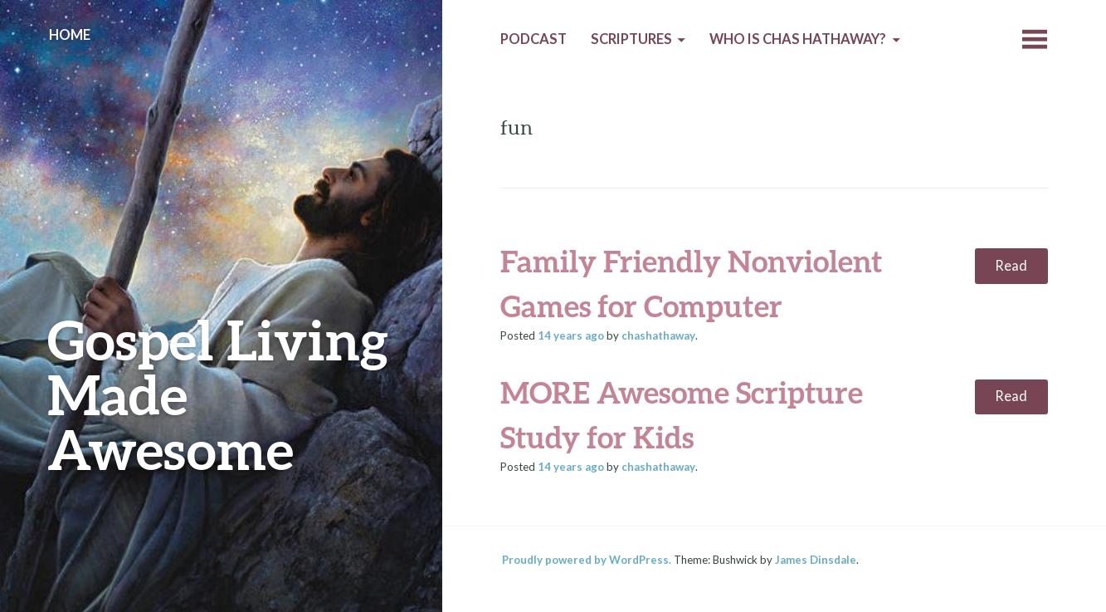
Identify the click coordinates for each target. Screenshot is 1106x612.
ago (571, 335)
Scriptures (631, 39)
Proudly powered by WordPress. (586, 559)
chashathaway (658, 335)
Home (69, 35)
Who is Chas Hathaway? (797, 39)
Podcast (533, 39)
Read (1011, 265)
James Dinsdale (815, 559)
